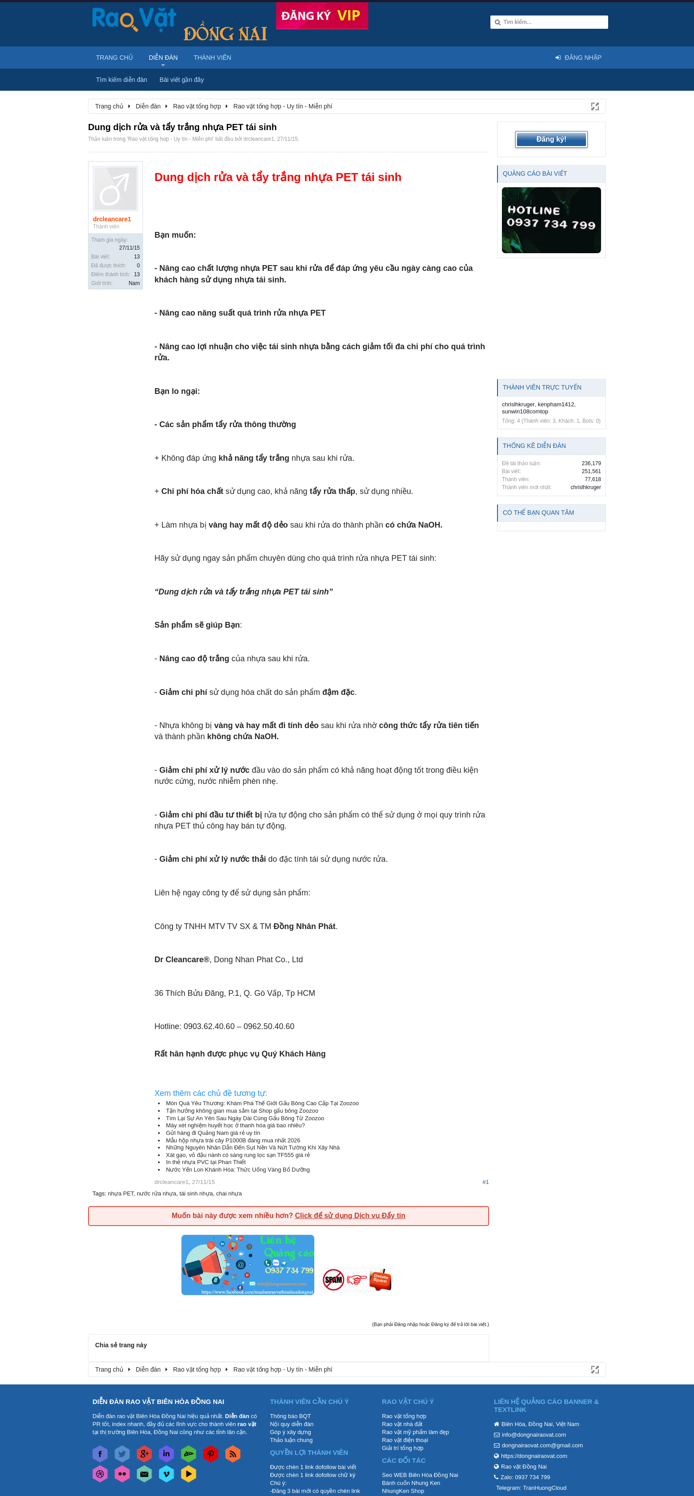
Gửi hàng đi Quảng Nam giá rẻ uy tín (213, 1133)
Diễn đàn (163, 57)
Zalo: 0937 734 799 (525, 1477)
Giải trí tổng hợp (403, 1448)
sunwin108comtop (525, 411)
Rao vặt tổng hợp (404, 1416)
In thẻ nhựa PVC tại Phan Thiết (206, 1162)
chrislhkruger (518, 404)
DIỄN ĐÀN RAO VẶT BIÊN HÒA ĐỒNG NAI (158, 1401)
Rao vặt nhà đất (402, 1424)
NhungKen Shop (403, 1491)
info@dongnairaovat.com (534, 1434)
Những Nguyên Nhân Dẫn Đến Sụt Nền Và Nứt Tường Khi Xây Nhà (253, 1147)
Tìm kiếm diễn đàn (121, 79)
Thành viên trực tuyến (542, 387)
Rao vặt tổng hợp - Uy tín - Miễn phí (170, 139)
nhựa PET (121, 1193)
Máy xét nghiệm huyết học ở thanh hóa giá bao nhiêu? (235, 1125)
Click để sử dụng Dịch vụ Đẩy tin (350, 1215)
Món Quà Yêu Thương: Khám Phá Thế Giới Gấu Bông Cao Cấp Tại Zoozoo (262, 1103)
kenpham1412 (556, 404)
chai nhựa (229, 1193)
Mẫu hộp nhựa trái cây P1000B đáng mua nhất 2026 (233, 1140)
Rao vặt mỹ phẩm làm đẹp (415, 1432)
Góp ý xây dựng (290, 1432)
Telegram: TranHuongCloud (531, 1487)
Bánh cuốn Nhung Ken (411, 1483)
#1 (485, 1182)
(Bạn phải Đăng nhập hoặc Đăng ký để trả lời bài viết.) (430, 1324)
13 (137, 257)
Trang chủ (114, 57)
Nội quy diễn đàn (291, 1424)
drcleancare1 (258, 139)
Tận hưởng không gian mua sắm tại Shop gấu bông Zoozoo (242, 1110)
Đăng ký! (551, 139)
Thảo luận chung (291, 1440)
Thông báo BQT (290, 1416)
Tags (98, 1193)
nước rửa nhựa (156, 1193)
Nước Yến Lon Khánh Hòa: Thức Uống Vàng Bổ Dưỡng (238, 1169)
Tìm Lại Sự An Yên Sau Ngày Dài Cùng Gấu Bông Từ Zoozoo (245, 1118)
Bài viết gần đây (182, 79)
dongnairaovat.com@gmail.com (542, 1445)
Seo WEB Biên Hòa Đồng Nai (420, 1475)
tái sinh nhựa (196, 1193)
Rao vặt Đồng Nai (524, 1466)
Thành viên (212, 57)
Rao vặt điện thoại (405, 1440)
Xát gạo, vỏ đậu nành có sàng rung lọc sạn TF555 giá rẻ (238, 1155)
